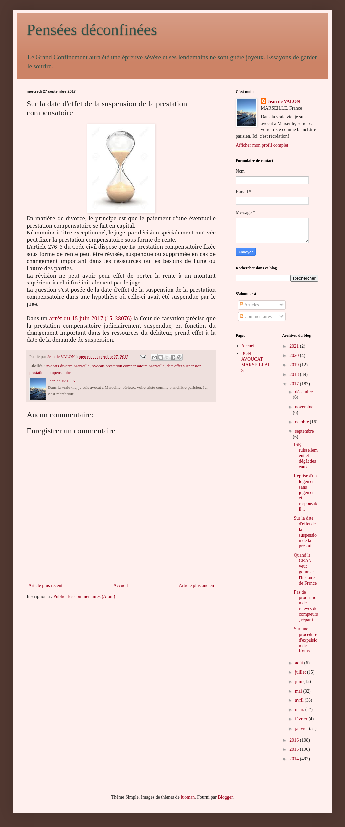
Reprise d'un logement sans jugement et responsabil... (305, 492)
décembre (304, 391)
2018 (294, 374)
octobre (302, 421)
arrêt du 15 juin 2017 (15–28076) (90, 318)
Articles (249, 304)
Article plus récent (45, 585)
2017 (294, 383)
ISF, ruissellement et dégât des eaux (306, 455)
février (302, 718)
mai (299, 691)
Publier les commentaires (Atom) (84, 596)
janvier (302, 728)
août (299, 662)
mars (300, 709)
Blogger (225, 797)
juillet (301, 672)
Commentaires (256, 316)
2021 (294, 346)
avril (300, 700)
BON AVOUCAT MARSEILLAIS (256, 362)
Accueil (120, 585)
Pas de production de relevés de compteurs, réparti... (306, 606)
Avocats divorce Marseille (68, 366)
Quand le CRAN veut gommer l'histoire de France (305, 569)
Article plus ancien (196, 585)
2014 (294, 758)
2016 (294, 740)
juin (299, 681)
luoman (188, 797)
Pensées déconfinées (92, 29)
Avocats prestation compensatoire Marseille (127, 366)
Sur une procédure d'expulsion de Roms (305, 639)
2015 (294, 749)
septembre (304, 431)
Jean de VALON (284, 101)
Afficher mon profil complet (262, 145)
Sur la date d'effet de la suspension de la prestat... (305, 532)
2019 (294, 364)
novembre (304, 406)
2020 (294, 355)
